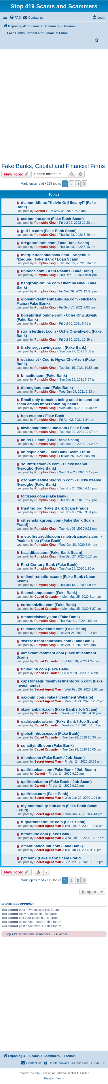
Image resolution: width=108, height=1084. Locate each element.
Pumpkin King (45, 222)
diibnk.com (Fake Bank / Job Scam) (53, 757)
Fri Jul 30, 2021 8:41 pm (76, 323)
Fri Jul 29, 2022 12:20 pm (77, 222)
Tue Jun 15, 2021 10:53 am (78, 367)
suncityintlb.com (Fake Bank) (47, 745)
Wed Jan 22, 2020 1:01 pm (84, 797)
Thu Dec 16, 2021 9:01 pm (78, 275)
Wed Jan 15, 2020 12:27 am (84, 838)
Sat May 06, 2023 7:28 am (67, 211)
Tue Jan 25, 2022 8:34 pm (77, 263)
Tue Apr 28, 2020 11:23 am (78, 632)
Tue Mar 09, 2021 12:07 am (78, 431)
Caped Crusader (46, 596)
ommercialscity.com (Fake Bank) (50, 617)
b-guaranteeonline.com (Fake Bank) (53, 822)
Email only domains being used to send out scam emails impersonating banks (57, 402)
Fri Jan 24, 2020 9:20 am (66, 785)
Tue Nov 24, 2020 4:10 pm (78, 488)
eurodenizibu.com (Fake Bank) (48, 605)
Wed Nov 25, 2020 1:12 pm (78, 472)
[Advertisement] (54, 106)
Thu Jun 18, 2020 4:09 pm (77, 585)
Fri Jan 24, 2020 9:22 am (66, 773)
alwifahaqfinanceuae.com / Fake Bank (55, 428)
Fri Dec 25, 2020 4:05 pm (77, 456)
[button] (84, 183)
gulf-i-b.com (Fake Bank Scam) (49, 231)
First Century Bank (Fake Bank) (49, 564)
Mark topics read (32, 183)
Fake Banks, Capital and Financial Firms (53, 166)
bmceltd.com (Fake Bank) (44, 375)
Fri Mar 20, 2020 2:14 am (80, 673)
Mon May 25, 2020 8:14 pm (81, 596)
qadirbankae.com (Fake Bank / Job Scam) (58, 769)
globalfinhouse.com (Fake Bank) (50, 733)
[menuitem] (15, 17)
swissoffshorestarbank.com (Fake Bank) (57, 641)
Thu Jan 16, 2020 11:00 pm (84, 826)
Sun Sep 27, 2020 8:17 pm (78, 556)
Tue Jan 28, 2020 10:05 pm (81, 749)
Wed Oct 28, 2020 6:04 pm (78, 544)
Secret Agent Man (47, 689)
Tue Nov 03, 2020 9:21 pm (78, 528)
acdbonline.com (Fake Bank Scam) (52, 219)
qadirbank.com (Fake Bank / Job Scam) (56, 782)
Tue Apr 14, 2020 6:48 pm (77, 645)
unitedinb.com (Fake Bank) (45, 669)
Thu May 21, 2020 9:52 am (78, 620)
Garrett (39, 211)
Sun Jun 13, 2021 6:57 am (77, 379)
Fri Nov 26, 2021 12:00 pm (78, 291)
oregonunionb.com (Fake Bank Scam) (55, 243)
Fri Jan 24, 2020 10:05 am (83, 761)
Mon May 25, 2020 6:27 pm (81, 608)
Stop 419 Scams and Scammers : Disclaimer (35, 934)
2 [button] (71, 183)
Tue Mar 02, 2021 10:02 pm (78, 443)
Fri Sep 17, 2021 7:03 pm (77, 307)
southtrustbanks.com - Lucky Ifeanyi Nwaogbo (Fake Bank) (51, 466)
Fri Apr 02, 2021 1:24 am (76, 419)
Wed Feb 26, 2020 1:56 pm (84, 689)
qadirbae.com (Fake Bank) (44, 794)
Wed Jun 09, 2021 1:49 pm (78, 408)
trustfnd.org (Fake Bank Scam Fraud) (54, 508)
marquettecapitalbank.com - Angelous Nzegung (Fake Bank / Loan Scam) (53, 257)
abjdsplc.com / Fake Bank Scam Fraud (55, 452)
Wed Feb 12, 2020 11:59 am (82, 725)
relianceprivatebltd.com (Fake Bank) (53, 629)
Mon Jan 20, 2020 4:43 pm (83, 814)
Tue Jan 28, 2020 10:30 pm (81, 737)
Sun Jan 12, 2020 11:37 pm (84, 862)
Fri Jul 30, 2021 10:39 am (77, 339)
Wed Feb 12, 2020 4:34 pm (81, 713)
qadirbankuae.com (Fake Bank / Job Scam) (59, 721)
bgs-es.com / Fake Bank (42, 416)
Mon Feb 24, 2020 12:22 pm (84, 701)
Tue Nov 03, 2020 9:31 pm (78, 512)
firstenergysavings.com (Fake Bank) (53, 347)
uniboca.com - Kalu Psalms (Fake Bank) (57, 271)
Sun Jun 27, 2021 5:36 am (77, 351)
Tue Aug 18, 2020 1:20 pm (77, 568)
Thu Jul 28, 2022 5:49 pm (77, 234)
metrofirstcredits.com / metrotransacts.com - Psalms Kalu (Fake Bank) (59, 538)
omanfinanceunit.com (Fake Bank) (52, 846)
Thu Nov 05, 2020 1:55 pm (78, 500)
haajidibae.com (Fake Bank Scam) (51, 552)
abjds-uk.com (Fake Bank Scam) (50, 440)
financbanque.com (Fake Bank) (49, 593)
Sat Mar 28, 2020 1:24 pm (80, 661)
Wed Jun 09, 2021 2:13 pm (78, 391)
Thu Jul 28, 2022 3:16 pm (77, 246)
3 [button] (78, 183)
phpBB (39, 1073)
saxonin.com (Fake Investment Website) (57, 697)
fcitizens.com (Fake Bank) (44, 496)
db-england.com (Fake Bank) (47, 387)
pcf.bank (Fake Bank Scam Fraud (51, 858)
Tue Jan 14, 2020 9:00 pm (83, 850)
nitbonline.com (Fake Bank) (46, 834)
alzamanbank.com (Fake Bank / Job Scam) (59, 709)
